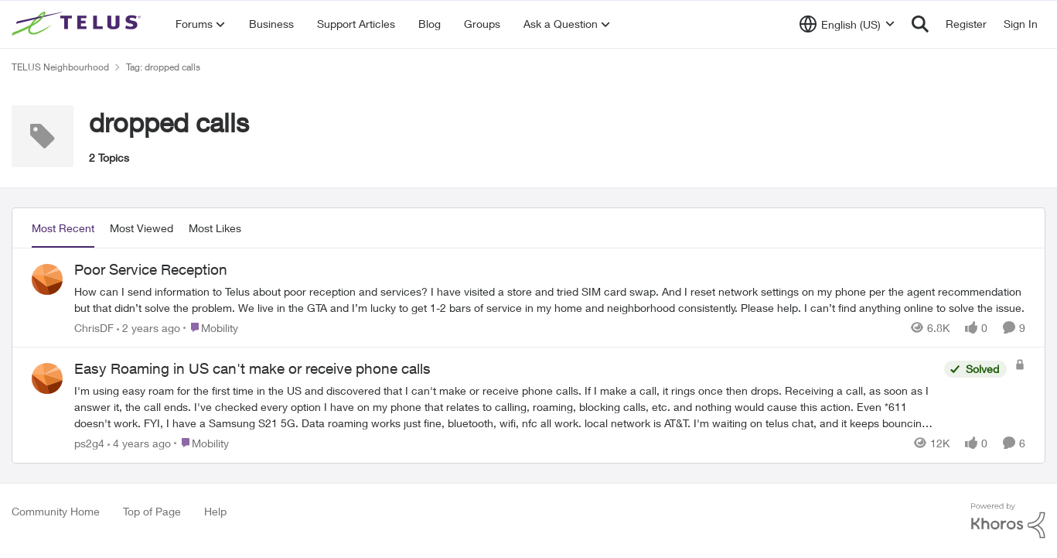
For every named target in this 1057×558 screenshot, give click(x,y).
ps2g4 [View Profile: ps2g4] (89, 443)
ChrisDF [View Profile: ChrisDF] (94, 327)
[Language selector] (847, 24)
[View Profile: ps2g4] (47, 378)
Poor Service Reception (150, 269)
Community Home (56, 511)
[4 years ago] (139, 443)
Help (215, 511)
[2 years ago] (148, 327)
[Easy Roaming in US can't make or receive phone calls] (505, 406)
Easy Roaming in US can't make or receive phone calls (252, 368)
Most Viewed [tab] (141, 227)
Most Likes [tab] (215, 227)
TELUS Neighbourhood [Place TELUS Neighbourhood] (60, 67)
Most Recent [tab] (63, 227)
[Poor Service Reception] (549, 298)
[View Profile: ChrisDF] (47, 279)
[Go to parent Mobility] (210, 327)
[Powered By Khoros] (1008, 521)
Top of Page (152, 511)
